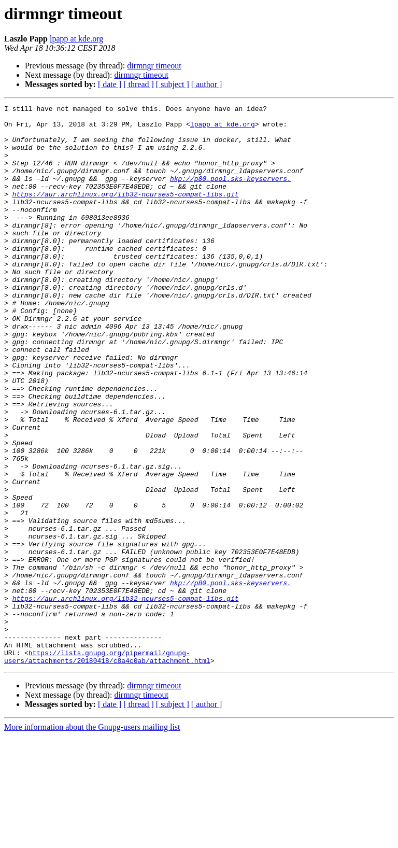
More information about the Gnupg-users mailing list (92, 839)
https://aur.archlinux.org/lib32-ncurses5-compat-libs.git (125, 212)
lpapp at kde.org (76, 38)
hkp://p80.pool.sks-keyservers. (230, 194)
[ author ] (206, 84)
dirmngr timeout (154, 65)
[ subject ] (172, 84)
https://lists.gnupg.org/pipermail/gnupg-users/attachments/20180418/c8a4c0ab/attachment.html (107, 767)
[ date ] (109, 84)
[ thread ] (138, 84)
